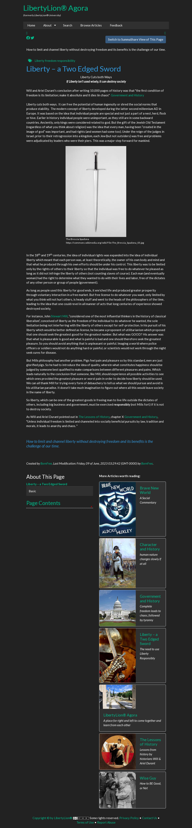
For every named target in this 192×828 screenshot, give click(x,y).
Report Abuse (106, 822)
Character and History (150, 546)
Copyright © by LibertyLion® (52, 818)
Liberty (39, 60)
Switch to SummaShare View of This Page (135, 39)
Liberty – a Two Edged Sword (46, 484)
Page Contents (43, 503)
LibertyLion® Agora (55, 7)
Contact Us (149, 818)
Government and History (127, 95)
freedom (50, 60)
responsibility (66, 60)
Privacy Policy (129, 818)
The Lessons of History (94, 417)
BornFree (46, 463)
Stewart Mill (59, 316)
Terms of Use (85, 822)
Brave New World (149, 490)
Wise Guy (148, 778)
